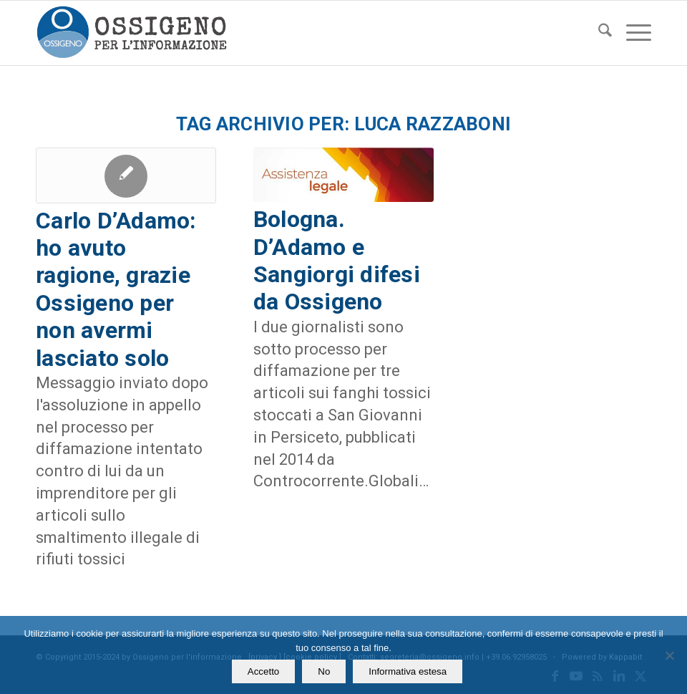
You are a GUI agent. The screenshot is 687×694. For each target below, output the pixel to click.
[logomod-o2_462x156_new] (131, 33)
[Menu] (631, 33)
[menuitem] (598, 33)
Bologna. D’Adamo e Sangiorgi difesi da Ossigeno (336, 260)
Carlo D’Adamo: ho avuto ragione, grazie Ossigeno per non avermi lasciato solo (116, 289)
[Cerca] (598, 33)
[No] (669, 655)
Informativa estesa (408, 671)
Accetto (263, 671)
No (324, 671)
